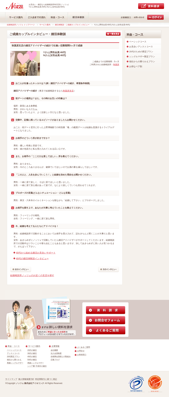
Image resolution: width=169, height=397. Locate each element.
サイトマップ (11, 379)
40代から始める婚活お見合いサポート (36, 252)
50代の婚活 (32, 360)
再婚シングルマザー (15, 363)
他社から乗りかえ (14, 360)
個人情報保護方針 (26, 379)
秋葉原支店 (68, 91)
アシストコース (13, 353)
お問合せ (80, 351)
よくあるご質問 (83, 347)
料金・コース (14, 346)
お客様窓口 (81, 355)
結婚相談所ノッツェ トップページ (21, 25)
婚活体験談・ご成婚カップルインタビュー (72, 25)
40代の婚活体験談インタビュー (32, 258)
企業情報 (55, 346)
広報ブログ (55, 360)
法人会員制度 (56, 353)
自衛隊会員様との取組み (61, 356)
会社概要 (54, 350)
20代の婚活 (32, 350)
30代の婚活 (32, 353)
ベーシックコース (14, 350)
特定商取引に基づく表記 (46, 379)
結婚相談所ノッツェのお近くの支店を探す (32, 275)
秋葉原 (116, 64)
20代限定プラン (13, 356)
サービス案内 (44, 25)
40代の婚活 (32, 356)
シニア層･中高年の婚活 (37, 366)
